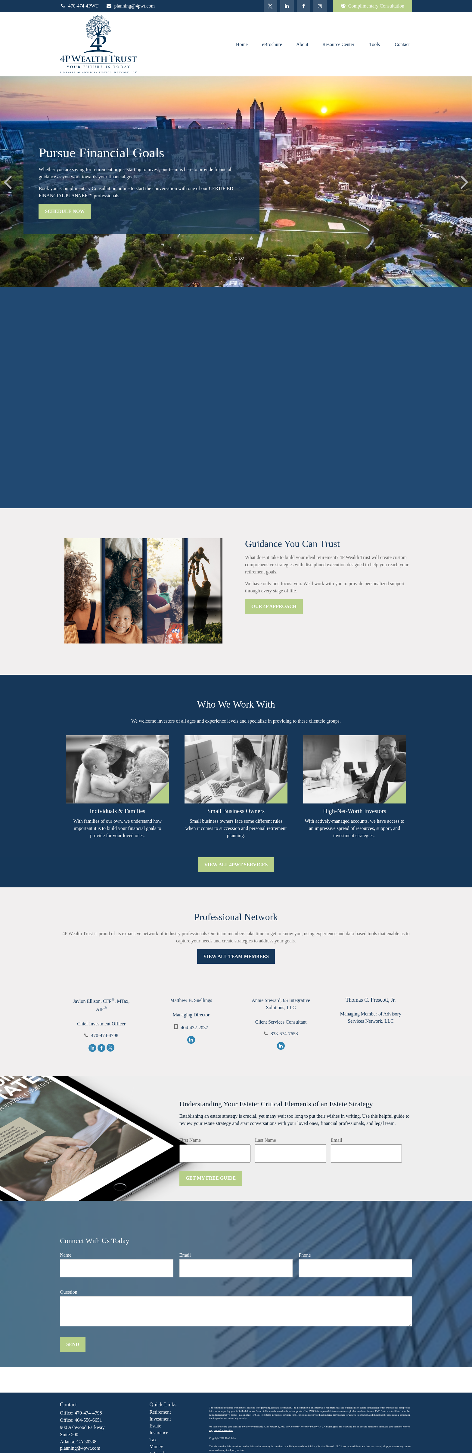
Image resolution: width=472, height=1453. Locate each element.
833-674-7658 (284, 1033)
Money (156, 1446)
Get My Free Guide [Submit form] (211, 1178)
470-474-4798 (104, 1035)
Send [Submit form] (72, 1344)
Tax (153, 1439)
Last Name (265, 1140)
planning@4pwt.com (130, 5)
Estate (155, 1425)
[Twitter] (270, 6)
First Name (190, 1140)
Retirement (160, 1412)
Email (336, 1140)
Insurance (159, 1432)
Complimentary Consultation (372, 6)
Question (68, 1292)
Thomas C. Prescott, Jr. (371, 1000)
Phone (305, 1255)
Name (65, 1255)
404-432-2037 (194, 1027)
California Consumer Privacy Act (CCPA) (309, 1426)
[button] (241, 44)
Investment (160, 1418)
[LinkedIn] (287, 6)
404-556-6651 (88, 1420)
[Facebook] (303, 6)
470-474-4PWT (79, 5)
